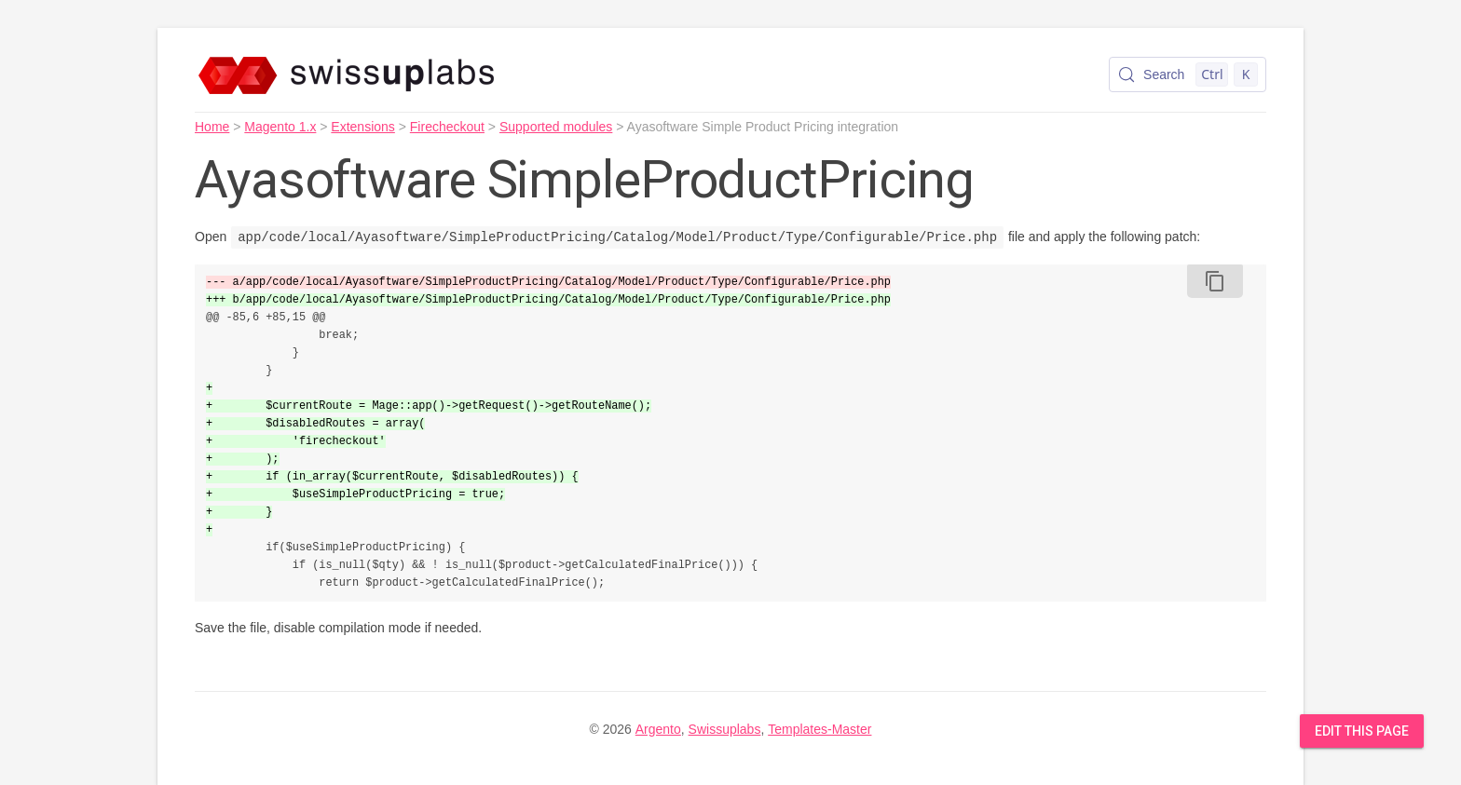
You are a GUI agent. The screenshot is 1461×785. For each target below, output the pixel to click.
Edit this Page (1362, 731)
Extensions (362, 126)
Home (212, 126)
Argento (658, 729)
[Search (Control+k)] (1187, 74)
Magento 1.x (280, 126)
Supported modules (555, 126)
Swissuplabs (725, 729)
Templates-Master (819, 729)
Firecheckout (447, 126)
